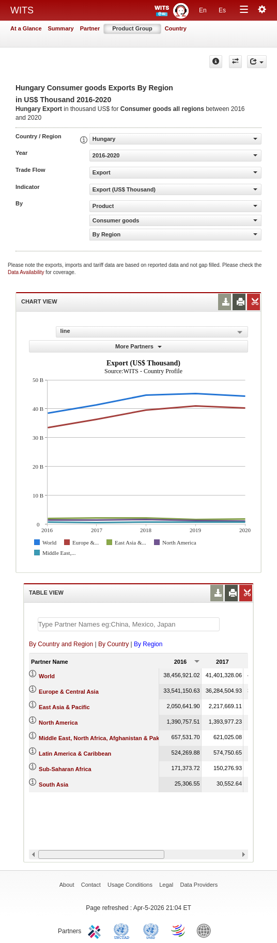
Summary (61, 28)
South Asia (53, 784)
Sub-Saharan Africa (65, 769)
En (203, 10)
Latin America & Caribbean (75, 753)
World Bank (206, 930)
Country (176, 28)
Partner (90, 28)
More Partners (138, 346)
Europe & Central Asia (69, 692)
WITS (22, 10)
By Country (113, 644)
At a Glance (26, 28)
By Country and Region (61, 644)
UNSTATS (151, 930)
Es (222, 10)
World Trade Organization (178, 930)
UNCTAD (123, 930)
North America (58, 723)
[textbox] (129, 624)
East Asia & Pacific (64, 707)
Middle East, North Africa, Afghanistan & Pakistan (106, 738)
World (47, 676)
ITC (96, 930)
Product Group (132, 28)
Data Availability (26, 272)
